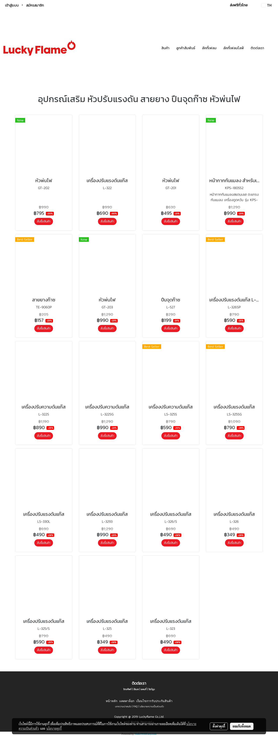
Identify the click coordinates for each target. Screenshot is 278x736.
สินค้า (165, 47)
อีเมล (136, 689)
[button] (271, 48)
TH (266, 5)
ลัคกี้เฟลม (209, 47)
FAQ (135, 706)
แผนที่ (144, 689)
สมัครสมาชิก (35, 5)
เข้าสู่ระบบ (12, 5)
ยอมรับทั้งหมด (242, 726)
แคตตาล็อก (126, 701)
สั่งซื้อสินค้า (43, 221)
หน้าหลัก (111, 701)
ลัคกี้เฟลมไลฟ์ (233, 47)
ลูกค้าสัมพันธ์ (185, 47)
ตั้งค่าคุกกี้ (219, 726)
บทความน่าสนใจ (123, 706)
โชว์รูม (152, 689)
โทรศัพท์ (127, 689)
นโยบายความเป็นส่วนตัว (152, 706)
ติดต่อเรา (257, 47)
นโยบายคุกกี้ (54, 728)
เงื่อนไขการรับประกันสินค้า (154, 701)
